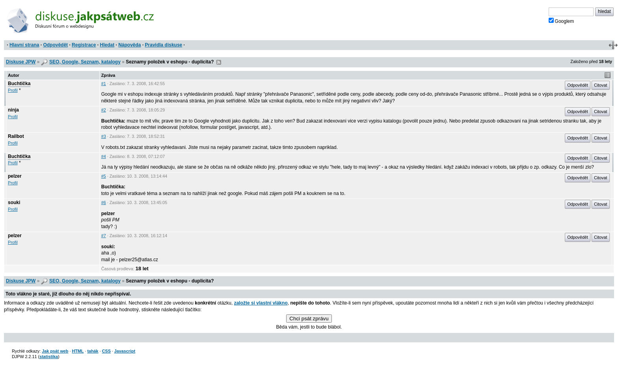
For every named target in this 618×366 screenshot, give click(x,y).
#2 (103, 110)
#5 (103, 176)
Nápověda (129, 45)
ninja (13, 110)
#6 (103, 202)
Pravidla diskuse (163, 45)
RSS (218, 62)
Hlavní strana (24, 45)
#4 (103, 156)
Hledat (107, 45)
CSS (106, 351)
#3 (103, 136)
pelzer (15, 176)
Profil (13, 90)
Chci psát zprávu (308, 318)
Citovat (600, 85)
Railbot (16, 136)
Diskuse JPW (20, 62)
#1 (103, 83)
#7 (103, 235)
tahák (92, 351)
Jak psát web (55, 351)
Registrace (84, 45)
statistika (48, 356)
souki (14, 202)
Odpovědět (55, 45)
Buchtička (19, 83)
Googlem (561, 21)
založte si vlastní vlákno (261, 303)
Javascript (124, 351)
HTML (78, 351)
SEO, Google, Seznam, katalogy (85, 62)
